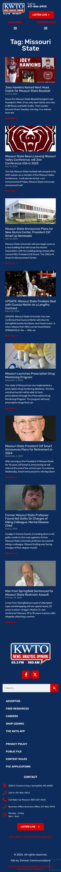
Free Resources (17, 708)
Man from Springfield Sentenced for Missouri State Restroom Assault (29, 592)
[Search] (54, 688)
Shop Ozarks (15, 723)
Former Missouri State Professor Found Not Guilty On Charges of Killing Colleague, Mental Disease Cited (27, 520)
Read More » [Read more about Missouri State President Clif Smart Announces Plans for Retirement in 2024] (11, 477)
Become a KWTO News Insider (30, 837)
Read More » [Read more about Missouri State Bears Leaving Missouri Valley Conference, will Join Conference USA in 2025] (11, 191)
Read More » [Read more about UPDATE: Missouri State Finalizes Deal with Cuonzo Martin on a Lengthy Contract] (11, 336)
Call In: (37, 5)
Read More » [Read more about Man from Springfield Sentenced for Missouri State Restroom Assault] (11, 622)
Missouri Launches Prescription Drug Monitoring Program (30, 375)
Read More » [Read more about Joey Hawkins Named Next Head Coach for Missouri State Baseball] (11, 118)
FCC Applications (18, 766)
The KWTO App (15, 731)
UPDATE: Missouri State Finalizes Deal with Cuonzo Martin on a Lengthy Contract (30, 304)
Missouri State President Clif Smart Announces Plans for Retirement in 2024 (28, 449)
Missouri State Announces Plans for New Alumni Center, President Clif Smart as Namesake (29, 232)
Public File (14, 751)
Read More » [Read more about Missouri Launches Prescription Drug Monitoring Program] (11, 408)
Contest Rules (16, 759)
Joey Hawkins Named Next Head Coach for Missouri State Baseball (27, 89)
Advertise (13, 701)
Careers (12, 716)
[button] (15, 28)
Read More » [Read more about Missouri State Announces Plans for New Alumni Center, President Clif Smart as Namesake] (11, 263)
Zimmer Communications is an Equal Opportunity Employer (30, 868)
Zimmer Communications (35, 860)
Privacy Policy (16, 744)
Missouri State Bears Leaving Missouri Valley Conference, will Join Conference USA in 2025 (30, 159)
